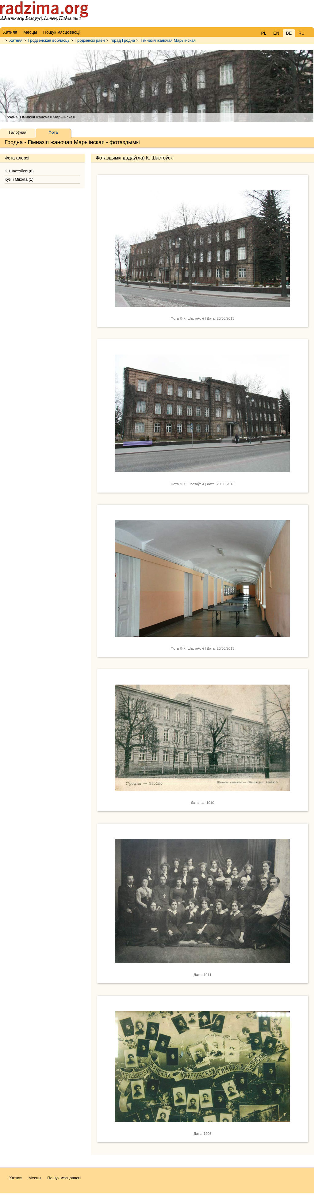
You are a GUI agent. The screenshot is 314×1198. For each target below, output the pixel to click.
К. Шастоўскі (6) (19, 171)
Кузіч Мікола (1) (19, 179)
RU (301, 33)
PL (263, 33)
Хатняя (15, 40)
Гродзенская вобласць (49, 40)
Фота (53, 132)
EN (276, 33)
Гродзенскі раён (90, 40)
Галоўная (17, 132)
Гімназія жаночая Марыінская (168, 40)
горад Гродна (122, 40)
